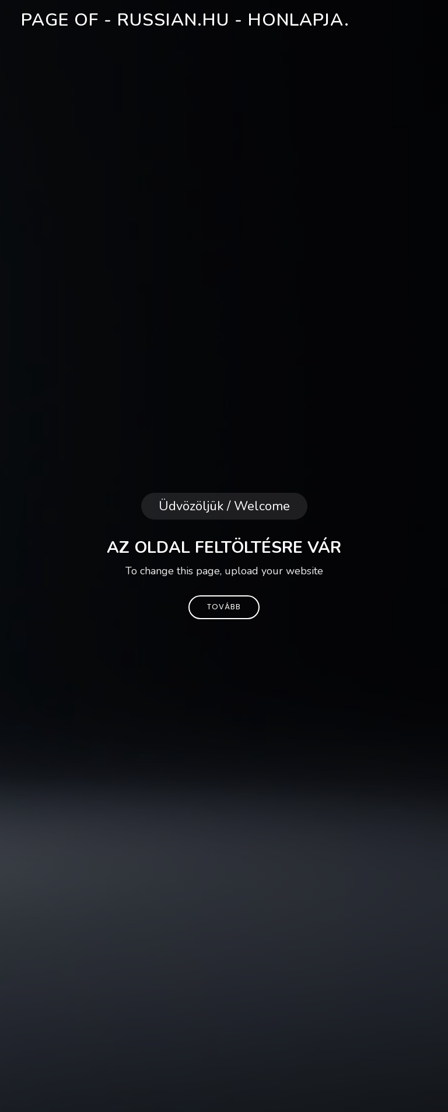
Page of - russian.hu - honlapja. (185, 20)
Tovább (224, 606)
